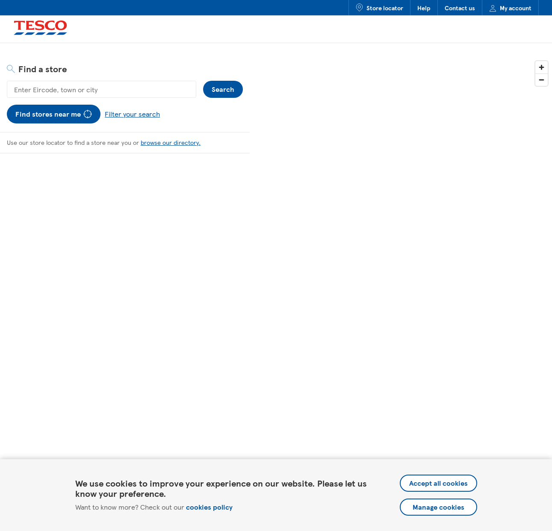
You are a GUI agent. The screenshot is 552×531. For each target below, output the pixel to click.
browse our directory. (171, 142)
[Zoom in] (541, 67)
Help (424, 7)
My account (510, 7)
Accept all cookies (438, 483)
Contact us (460, 7)
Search (223, 87)
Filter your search (130, 112)
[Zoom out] (541, 79)
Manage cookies (438, 507)
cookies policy (209, 507)
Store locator (379, 7)
